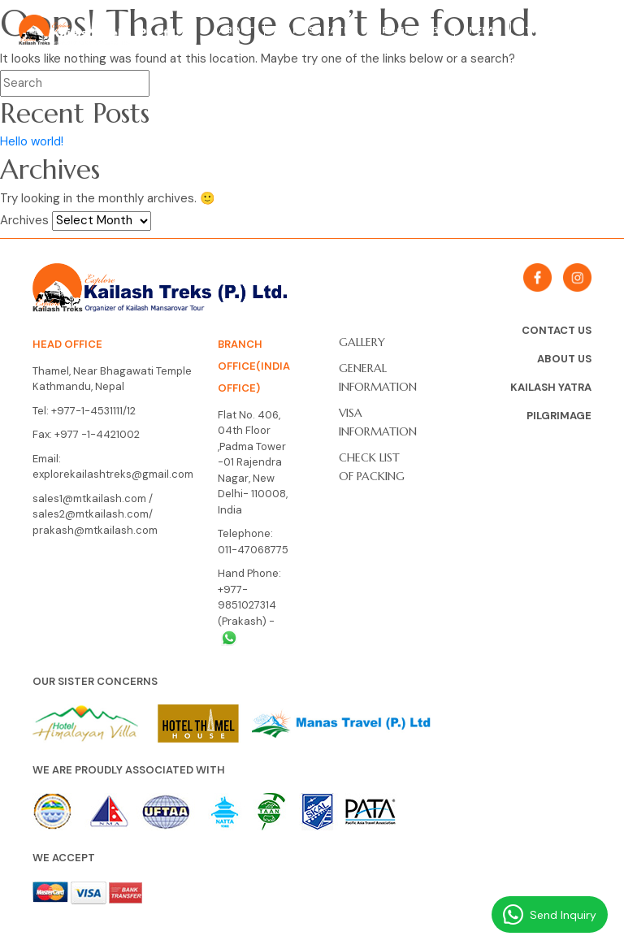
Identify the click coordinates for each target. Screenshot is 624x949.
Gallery (362, 342)
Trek (538, 30)
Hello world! (31, 141)
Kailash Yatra (318, 30)
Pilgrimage (413, 30)
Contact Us (557, 330)
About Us (564, 359)
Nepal (484, 30)
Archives (24, 220)
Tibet (590, 30)
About (236, 30)
